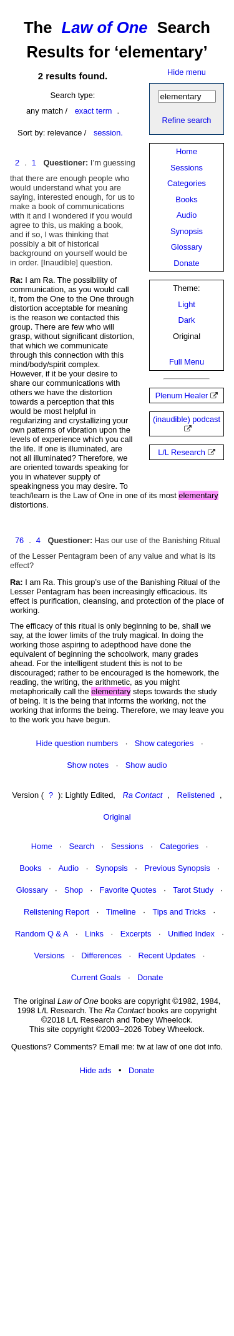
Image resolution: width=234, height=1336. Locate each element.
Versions (49, 955)
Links (94, 933)
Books (186, 199)
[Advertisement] (117, 1206)
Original (116, 817)
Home (186, 151)
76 (19, 540)
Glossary (187, 247)
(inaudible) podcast (186, 419)
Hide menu (186, 72)
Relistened (196, 795)
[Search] (187, 96)
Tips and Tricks (179, 911)
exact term (93, 110)
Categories (186, 183)
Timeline (121, 911)
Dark (186, 320)
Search (81, 846)
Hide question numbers (77, 743)
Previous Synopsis (177, 868)
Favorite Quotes (128, 890)
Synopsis (186, 231)
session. (108, 132)
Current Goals (96, 977)
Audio (187, 215)
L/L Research (181, 452)
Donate (186, 263)
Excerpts (136, 933)
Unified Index (191, 933)
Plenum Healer (181, 395)
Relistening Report (56, 911)
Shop (73, 890)
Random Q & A (41, 933)
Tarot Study (193, 890)
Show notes (88, 765)
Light (186, 304)
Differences (101, 955)
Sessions (186, 167)
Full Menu (186, 361)
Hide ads (96, 1070)
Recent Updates (167, 955)
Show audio (146, 765)
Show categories (164, 743)
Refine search (187, 120)
